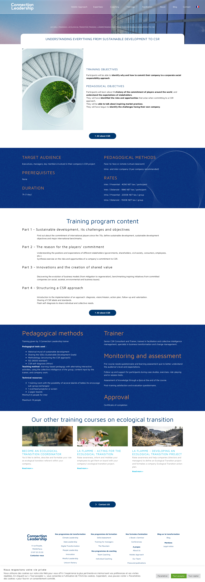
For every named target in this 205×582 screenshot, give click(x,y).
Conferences (136, 542)
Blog (175, 6)
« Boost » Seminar (136, 538)
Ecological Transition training (82, 27)
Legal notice (168, 546)
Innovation (70, 554)
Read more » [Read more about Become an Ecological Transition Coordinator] (27, 468)
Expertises (98, 6)
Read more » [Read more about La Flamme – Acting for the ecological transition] (82, 468)
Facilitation (148, 6)
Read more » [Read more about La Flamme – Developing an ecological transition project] (137, 471)
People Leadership (70, 550)
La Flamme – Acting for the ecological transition (99, 452)
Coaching (115, 6)
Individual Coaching (104, 559)
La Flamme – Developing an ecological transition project (157, 452)
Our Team (137, 559)
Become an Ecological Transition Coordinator (41, 452)
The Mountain (103, 546)
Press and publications (136, 563)
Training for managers (104, 542)
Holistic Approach (79, 6)
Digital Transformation (70, 546)
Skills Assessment (104, 538)
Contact (186, 6)
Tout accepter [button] (179, 576)
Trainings (131, 6)
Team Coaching (104, 554)
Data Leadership (70, 542)
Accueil (53, 27)
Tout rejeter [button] (193, 576)
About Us (136, 550)
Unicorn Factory (70, 562)
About (163, 6)
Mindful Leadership (70, 558)
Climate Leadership (70, 538)
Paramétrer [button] (163, 576)
